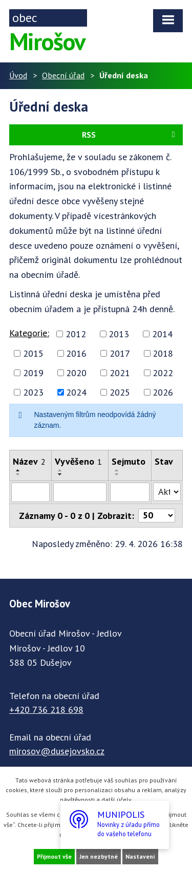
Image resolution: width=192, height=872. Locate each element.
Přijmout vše (54, 856)
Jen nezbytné (98, 856)
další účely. (117, 799)
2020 (76, 373)
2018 (163, 353)
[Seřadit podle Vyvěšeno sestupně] (60, 474)
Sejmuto (128, 461)
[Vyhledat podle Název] (30, 492)
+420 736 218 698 (46, 709)
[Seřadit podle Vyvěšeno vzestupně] (60, 470)
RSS (130, 134)
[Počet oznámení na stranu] (156, 515)
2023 (33, 392)
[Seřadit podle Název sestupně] (18, 474)
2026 (163, 392)
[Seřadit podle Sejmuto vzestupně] (117, 470)
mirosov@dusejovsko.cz (56, 751)
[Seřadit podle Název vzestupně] (18, 470)
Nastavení (140, 856)
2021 (120, 373)
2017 (120, 353)
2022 (163, 373)
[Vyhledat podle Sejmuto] (130, 492)
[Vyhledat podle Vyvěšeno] (79, 492)
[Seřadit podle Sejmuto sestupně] (117, 474)
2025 (120, 392)
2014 (162, 334)
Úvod (18, 75)
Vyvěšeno (78, 461)
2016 (76, 353)
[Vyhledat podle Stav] (167, 492)
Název (29, 461)
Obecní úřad (63, 75)
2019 (33, 373)
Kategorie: (29, 333)
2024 (76, 392)
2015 (33, 353)
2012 (76, 334)
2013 (119, 334)
